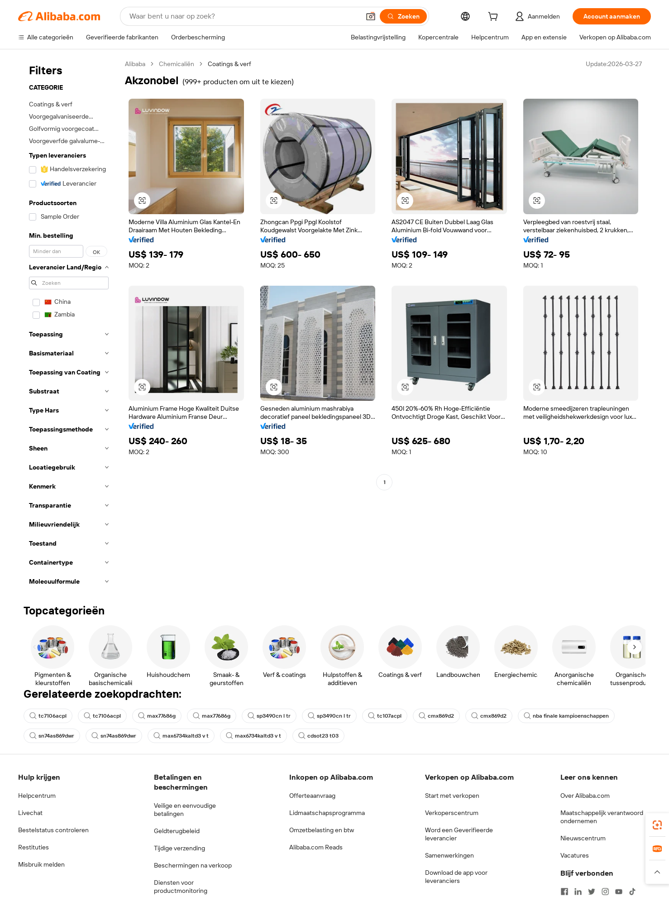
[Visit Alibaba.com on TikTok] (632, 891)
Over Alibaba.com (585, 795)
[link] (657, 825)
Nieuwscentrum (583, 838)
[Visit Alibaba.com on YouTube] (619, 891)
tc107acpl (384, 715)
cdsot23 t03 (318, 735)
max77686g (157, 715)
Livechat (30, 812)
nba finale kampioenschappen (566, 715)
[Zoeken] (403, 16)
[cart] (495, 17)
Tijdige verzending (179, 848)
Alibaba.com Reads (316, 847)
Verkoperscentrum (451, 812)
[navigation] (69, 325)
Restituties (33, 847)
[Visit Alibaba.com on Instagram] (605, 891)
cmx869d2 (436, 715)
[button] (370, 16)
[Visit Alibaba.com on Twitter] (592, 891)
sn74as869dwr (51, 735)
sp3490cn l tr (269, 715)
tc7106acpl (48, 715)
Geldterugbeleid (177, 830)
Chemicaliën (176, 63)
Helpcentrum (37, 795)
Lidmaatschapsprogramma (327, 812)
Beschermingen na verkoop (193, 865)
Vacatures (574, 855)
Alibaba (135, 63)
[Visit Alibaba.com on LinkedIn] (578, 891)
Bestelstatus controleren (53, 830)
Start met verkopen (452, 795)
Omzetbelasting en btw (321, 830)
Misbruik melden (41, 864)
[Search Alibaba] (243, 16)
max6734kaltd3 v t (181, 735)
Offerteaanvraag (312, 795)
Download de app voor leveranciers (456, 876)
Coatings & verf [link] (229, 63)
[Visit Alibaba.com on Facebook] (564, 891)
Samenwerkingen (449, 855)
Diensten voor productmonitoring (180, 886)
